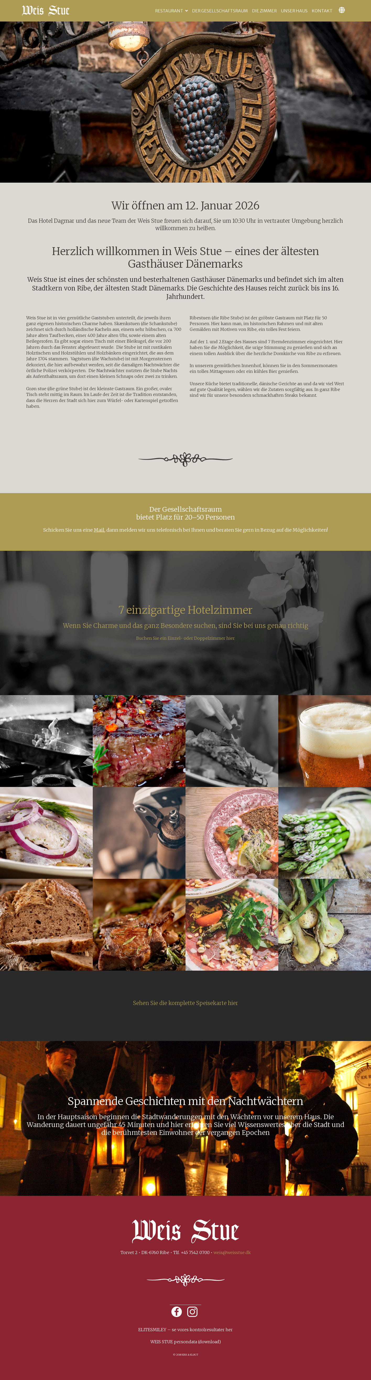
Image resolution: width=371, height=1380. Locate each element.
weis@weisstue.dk (232, 1252)
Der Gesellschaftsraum (220, 10)
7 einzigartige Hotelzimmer (185, 610)
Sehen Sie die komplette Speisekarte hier (185, 1003)
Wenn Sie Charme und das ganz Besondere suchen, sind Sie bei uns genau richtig (185, 626)
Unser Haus (294, 10)
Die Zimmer (264, 10)
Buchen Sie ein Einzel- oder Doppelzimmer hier (185, 638)
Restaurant (169, 10)
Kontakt (322, 10)
